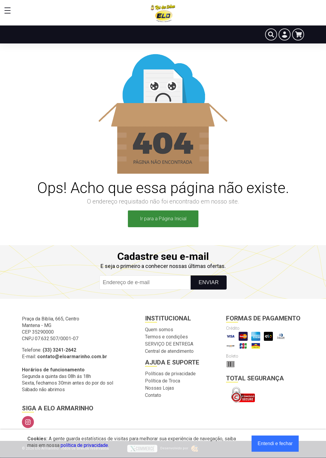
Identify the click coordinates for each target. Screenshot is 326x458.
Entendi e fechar (275, 443)
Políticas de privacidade (170, 373)
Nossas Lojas (159, 388)
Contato (153, 395)
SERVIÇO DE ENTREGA (169, 344)
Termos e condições (166, 337)
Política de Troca (162, 381)
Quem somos (159, 329)
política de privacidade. (85, 445)
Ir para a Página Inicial (163, 219)
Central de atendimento (169, 351)
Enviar (208, 282)
